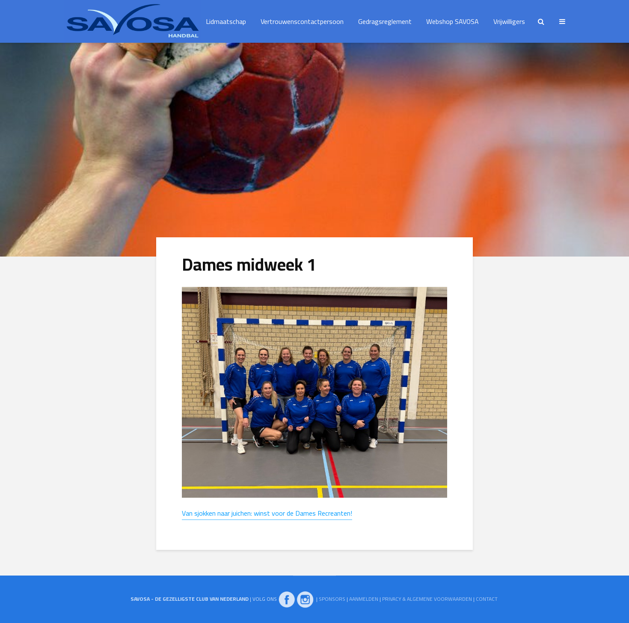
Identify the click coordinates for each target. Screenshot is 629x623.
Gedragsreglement (385, 21)
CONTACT (487, 599)
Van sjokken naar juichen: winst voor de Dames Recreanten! (267, 513)
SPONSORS (332, 599)
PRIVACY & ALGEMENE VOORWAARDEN (427, 599)
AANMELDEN (363, 599)
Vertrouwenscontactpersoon (302, 21)
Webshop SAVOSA (452, 21)
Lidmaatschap (226, 21)
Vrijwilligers (509, 21)
